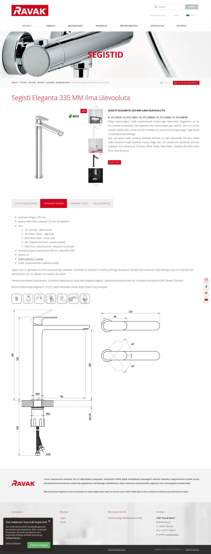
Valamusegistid (63, 82)
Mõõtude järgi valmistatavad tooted (125, 517)
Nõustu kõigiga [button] (39, 545)
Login (176, 15)
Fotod (62, 522)
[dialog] (28, 534)
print (166, 83)
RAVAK (30, 10)
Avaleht (15, 82)
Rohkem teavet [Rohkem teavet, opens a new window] (13, 537)
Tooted (23, 82)
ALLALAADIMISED (102, 203)
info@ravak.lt (172, 534)
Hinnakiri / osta (79, 203)
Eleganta (50, 82)
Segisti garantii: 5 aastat (30, 258)
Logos (63, 517)
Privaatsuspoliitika (116, 549)
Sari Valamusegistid (26, 203)
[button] (15, 543)
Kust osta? (114, 162)
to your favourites (188, 83)
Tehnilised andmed (54, 203)
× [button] (49, 521)
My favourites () (158, 15)
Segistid (32, 82)
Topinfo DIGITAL (192, 549)
